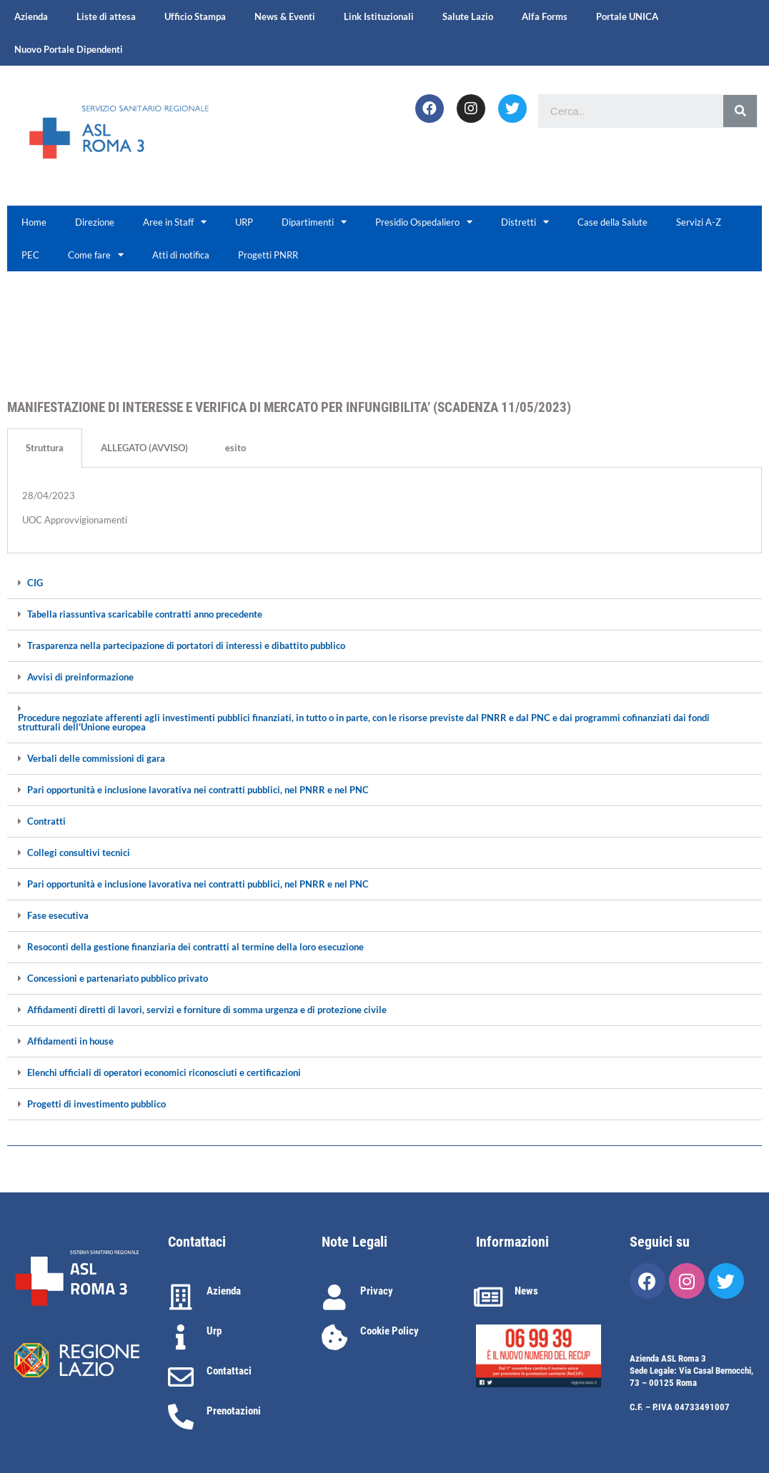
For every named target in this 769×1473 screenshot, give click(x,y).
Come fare (96, 254)
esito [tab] (235, 447)
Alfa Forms (544, 16)
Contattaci (229, 1370)
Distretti (525, 221)
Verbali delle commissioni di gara (96, 758)
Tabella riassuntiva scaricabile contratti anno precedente (144, 614)
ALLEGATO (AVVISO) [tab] (144, 447)
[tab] (384, 583)
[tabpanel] (384, 510)
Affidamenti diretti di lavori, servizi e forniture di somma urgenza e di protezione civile (207, 1010)
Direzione (94, 222)
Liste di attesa (106, 16)
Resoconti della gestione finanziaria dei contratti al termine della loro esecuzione (195, 947)
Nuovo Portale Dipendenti (68, 49)
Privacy (376, 1291)
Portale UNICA (627, 16)
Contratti (46, 821)
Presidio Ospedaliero (423, 221)
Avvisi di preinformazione (80, 677)
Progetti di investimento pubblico (96, 1104)
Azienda (31, 16)
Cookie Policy (389, 1330)
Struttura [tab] (45, 447)
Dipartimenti (314, 221)
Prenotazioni (234, 1410)
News (526, 1291)
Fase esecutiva (58, 915)
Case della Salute (612, 222)
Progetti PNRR (268, 255)
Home (33, 222)
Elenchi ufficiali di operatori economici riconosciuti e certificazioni (164, 1072)
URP (244, 222)
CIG (35, 583)
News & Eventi (284, 16)
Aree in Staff (175, 221)
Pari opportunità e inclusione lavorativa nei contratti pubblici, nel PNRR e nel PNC (198, 790)
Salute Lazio (467, 16)
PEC (30, 255)
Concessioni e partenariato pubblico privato (117, 978)
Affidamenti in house (70, 1041)
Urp (214, 1330)
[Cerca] (740, 111)
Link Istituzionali (379, 16)
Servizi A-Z (698, 222)
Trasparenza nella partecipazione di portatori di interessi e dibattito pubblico (186, 645)
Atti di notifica (180, 255)
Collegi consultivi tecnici (78, 853)
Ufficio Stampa (195, 16)
